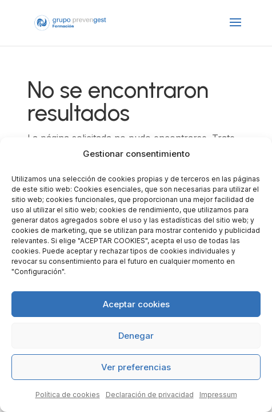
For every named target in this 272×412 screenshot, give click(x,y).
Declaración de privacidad (150, 394)
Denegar (136, 335)
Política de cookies (67, 394)
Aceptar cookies (136, 304)
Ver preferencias (136, 367)
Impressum (218, 394)
